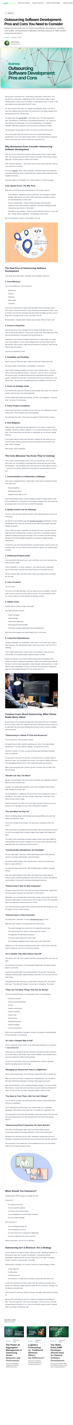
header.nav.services (38, 3)
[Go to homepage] (10, 3)
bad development (12, 1047)
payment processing (36, 521)
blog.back (9, 13)
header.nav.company (24, 3)
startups (15, 170)
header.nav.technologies (53, 3)
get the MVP (23, 118)
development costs (36, 919)
